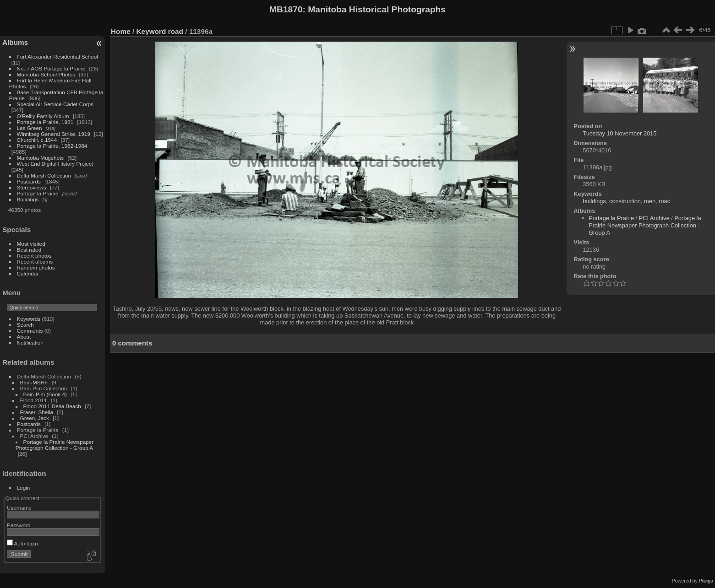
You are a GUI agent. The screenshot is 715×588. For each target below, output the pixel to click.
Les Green (29, 128)
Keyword (151, 31)
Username (19, 508)
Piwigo (706, 580)
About (24, 337)
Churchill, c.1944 (37, 140)
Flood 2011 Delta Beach (52, 406)
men (649, 201)
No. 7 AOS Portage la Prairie (51, 68)
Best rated (29, 250)
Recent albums (35, 261)
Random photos (36, 267)
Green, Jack (34, 418)
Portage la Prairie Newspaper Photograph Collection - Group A (54, 445)
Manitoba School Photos (46, 74)
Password (19, 525)
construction (625, 201)
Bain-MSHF (34, 382)
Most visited (31, 244)
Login (23, 488)
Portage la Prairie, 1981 (45, 122)
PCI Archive (654, 218)
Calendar (28, 273)
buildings (594, 201)
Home (121, 31)
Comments (30, 331)
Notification (30, 342)
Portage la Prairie (38, 193)
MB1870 (286, 9)
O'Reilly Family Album (43, 116)
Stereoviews (31, 187)
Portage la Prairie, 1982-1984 (52, 146)
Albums (15, 42)
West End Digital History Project (55, 164)
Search (25, 325)
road (175, 31)
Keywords (29, 319)
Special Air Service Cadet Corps (55, 104)
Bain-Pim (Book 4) (45, 394)
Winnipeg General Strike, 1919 (53, 134)
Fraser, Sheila (37, 412)
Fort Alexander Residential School (57, 56)
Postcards (29, 181)
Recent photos (34, 256)
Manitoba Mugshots (40, 158)
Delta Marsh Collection (44, 175)
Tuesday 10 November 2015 (619, 133)
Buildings (28, 199)
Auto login (22, 543)
